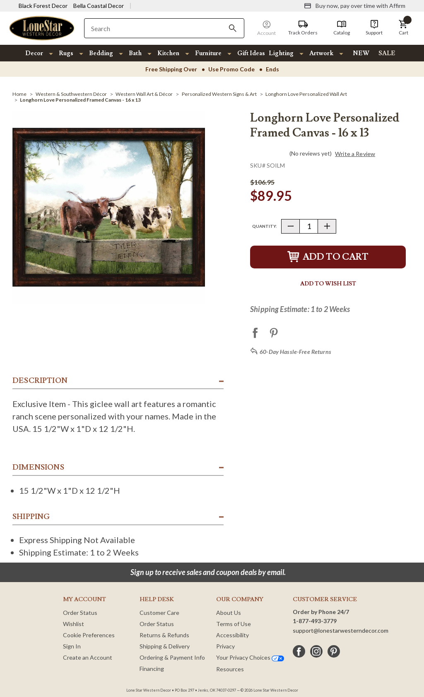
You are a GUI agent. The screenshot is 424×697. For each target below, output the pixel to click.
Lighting (281, 53)
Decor (34, 53)
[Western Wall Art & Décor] (144, 94)
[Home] (19, 94)
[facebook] (299, 651)
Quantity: (264, 226)
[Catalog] (341, 28)
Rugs (66, 53)
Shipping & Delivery (165, 646)
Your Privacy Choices (250, 657)
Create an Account (87, 657)
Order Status (80, 612)
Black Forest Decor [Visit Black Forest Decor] (43, 5)
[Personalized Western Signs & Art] (219, 94)
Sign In (72, 646)
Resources (230, 669)
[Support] (374, 28)
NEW (361, 53)
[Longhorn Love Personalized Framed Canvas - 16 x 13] (80, 100)
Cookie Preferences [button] (89, 635)
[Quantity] (309, 226)
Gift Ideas (251, 53)
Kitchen (168, 53)
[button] (403, 28)
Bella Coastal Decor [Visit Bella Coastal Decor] (98, 5)
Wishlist (73, 623)
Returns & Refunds (164, 635)
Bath (135, 53)
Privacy (225, 646)
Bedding (101, 53)
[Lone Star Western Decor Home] (41, 27)
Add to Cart (328, 257)
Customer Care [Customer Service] (159, 612)
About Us (228, 612)
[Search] (232, 28)
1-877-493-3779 (315, 620)
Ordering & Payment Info (172, 657)
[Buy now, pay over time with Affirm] (354, 6)
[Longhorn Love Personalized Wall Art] (306, 94)
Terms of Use (233, 623)
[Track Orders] (303, 28)
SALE (386, 53)
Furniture (208, 53)
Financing (152, 668)
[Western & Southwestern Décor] (71, 94)
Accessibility (232, 635)
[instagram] (316, 651)
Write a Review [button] (355, 154)
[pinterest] (334, 651)
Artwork (321, 53)
